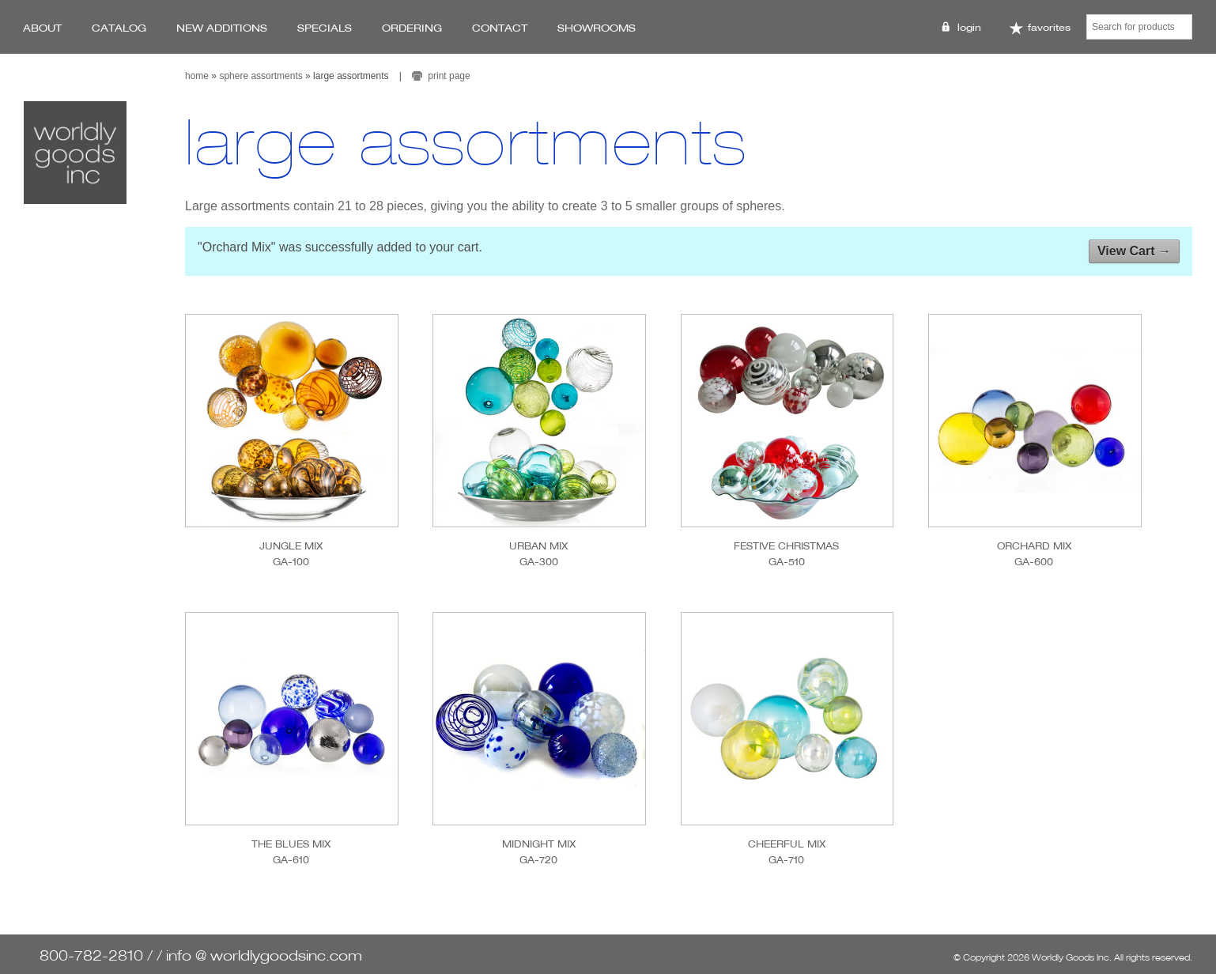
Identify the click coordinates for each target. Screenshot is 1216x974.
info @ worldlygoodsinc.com (264, 955)
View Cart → (1134, 251)
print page (449, 75)
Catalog (119, 27)
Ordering (412, 27)
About (42, 27)
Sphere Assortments (260, 75)
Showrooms (596, 27)
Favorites (1040, 28)
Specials (324, 27)
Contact (499, 27)
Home (197, 75)
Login (969, 27)
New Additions (221, 27)
